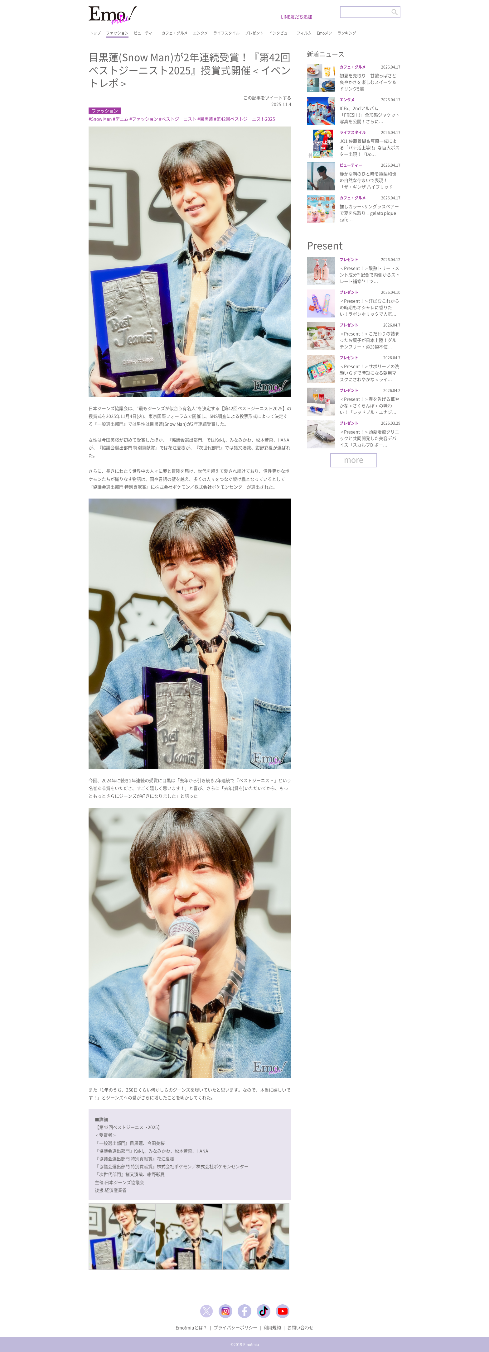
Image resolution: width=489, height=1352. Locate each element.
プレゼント (254, 33)
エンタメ (200, 33)
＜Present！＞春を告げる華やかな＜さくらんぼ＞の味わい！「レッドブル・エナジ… (369, 405)
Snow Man (101, 119)
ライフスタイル (226, 33)
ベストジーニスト (179, 119)
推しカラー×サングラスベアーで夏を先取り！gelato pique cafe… (369, 212)
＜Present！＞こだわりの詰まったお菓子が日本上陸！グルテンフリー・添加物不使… (369, 340)
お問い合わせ (300, 1327)
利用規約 (272, 1327)
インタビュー (280, 33)
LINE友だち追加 (296, 16)
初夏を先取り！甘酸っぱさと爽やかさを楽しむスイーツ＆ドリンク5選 (368, 82)
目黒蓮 (206, 119)
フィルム (304, 33)
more (353, 459)
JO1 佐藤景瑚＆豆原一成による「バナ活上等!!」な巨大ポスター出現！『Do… (369, 147)
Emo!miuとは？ (191, 1327)
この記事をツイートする (267, 97)
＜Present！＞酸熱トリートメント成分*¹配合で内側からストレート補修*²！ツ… (370, 274)
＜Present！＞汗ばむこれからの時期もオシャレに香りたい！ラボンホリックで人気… (369, 307)
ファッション (117, 33)
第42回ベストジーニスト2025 (245, 119)
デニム (121, 119)
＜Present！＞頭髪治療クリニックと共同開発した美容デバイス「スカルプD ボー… (369, 438)
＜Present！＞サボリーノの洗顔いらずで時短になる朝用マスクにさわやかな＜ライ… (369, 372)
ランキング (346, 33)
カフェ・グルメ (175, 33)
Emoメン (324, 33)
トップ (95, 33)
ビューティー (145, 33)
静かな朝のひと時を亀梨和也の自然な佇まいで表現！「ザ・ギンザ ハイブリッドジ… (368, 183)
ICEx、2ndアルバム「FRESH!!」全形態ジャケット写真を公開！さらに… (370, 114)
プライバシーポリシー (235, 1327)
